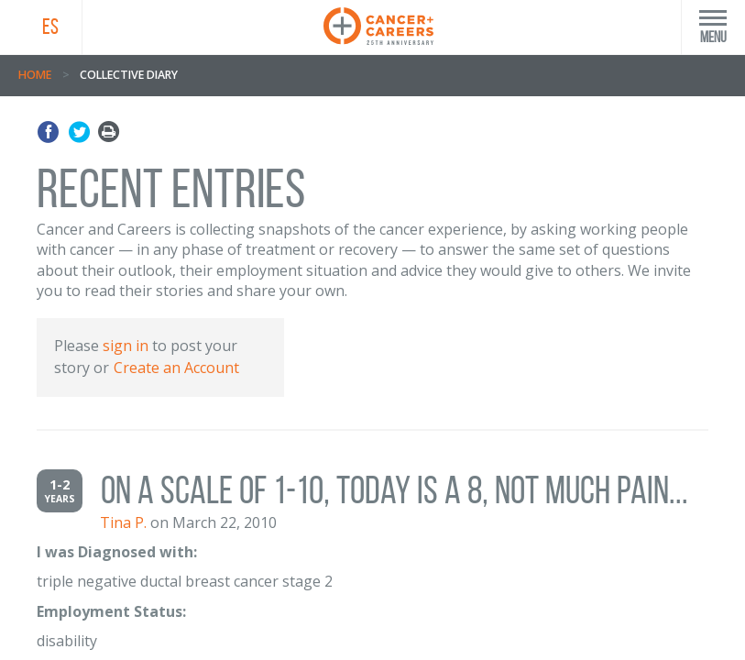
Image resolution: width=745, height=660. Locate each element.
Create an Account (176, 368)
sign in (125, 346)
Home (34, 74)
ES (50, 26)
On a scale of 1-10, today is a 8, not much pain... (394, 490)
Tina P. (123, 522)
